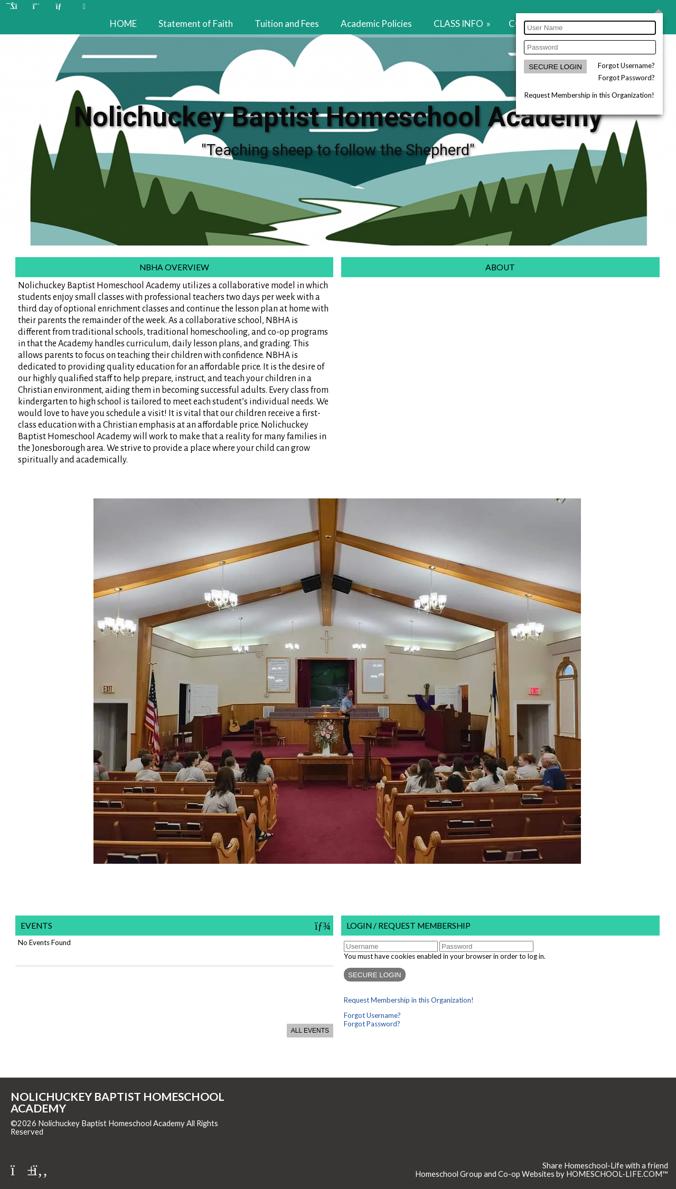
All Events (310, 1030)
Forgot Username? (626, 65)
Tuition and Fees (287, 23)
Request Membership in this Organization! (589, 95)
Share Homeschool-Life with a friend (605, 1165)
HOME (123, 23)
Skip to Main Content (89, 1131)
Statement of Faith (195, 23)
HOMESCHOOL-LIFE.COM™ (617, 1173)
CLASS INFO (463, 23)
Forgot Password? (626, 77)
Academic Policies (376, 23)
